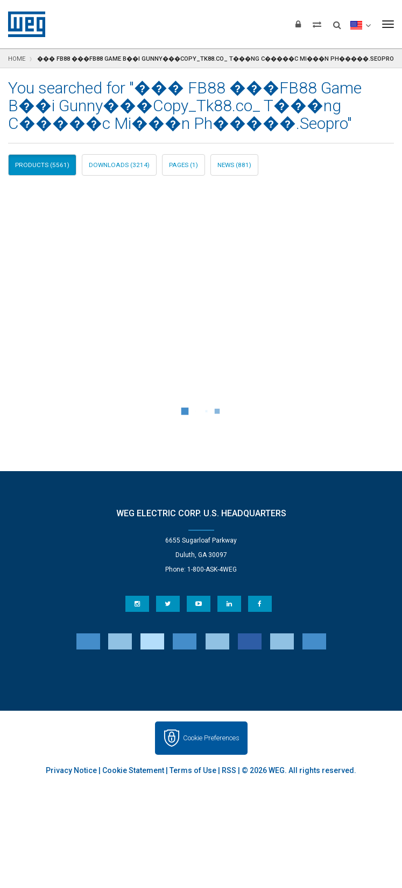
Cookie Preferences (211, 738)
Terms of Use (193, 770)
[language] (360, 24)
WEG (23, 24)
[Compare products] (317, 24)
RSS (229, 770)
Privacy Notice (71, 770)
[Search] (337, 21)
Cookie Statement (133, 770)
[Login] (298, 24)
